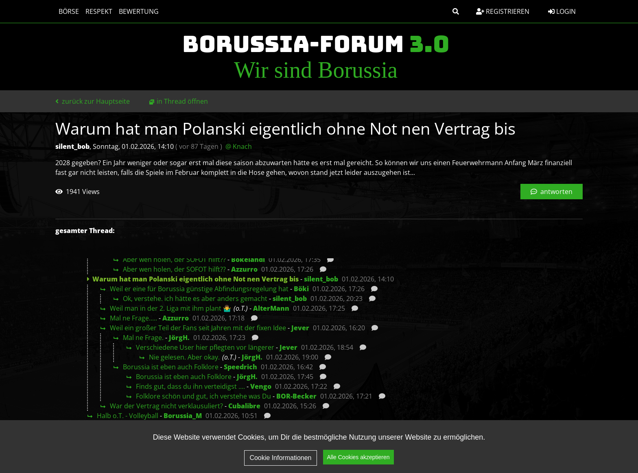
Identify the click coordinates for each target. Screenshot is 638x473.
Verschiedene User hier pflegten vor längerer (205, 347)
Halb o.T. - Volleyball (127, 415)
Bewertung (139, 11)
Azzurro (244, 269)
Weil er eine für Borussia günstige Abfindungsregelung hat (199, 288)
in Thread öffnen (182, 101)
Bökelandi (248, 259)
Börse (69, 11)
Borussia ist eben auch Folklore (170, 366)
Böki (301, 288)
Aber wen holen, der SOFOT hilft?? (174, 259)
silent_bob (321, 279)
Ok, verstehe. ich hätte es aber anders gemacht (195, 298)
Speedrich (240, 366)
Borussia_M (183, 415)
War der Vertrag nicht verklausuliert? (166, 405)
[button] (455, 11)
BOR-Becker (296, 396)
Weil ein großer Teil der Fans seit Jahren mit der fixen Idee (198, 327)
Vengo (260, 386)
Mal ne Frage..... (133, 318)
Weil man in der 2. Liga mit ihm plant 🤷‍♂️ (170, 308)
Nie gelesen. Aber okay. (184, 357)
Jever (300, 327)
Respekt (98, 11)
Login (562, 11)
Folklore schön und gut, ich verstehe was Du (203, 396)
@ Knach (238, 146)
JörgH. (179, 337)
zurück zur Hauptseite (92, 101)
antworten (551, 191)
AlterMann (271, 308)
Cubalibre (244, 405)
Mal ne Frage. (143, 337)
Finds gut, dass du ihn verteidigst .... (190, 386)
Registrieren (502, 11)
